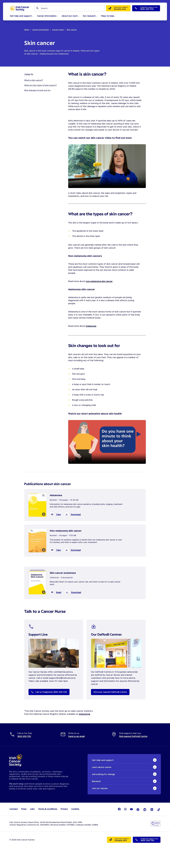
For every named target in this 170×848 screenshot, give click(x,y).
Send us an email (76, 736)
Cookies (75, 809)
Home (26, 29)
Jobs (32, 809)
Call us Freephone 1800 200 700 (49, 692)
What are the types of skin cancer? (40, 85)
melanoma (91, 326)
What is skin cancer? (33, 80)
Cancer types (58, 29)
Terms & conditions (47, 809)
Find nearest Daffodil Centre (133, 736)
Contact (14, 809)
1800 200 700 (24, 736)
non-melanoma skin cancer (99, 281)
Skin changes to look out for (37, 90)
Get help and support (22, 16)
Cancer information (47, 16)
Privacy (64, 809)
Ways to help (108, 16)
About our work (70, 16)
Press (23, 809)
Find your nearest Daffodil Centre (110, 692)
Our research (90, 16)
